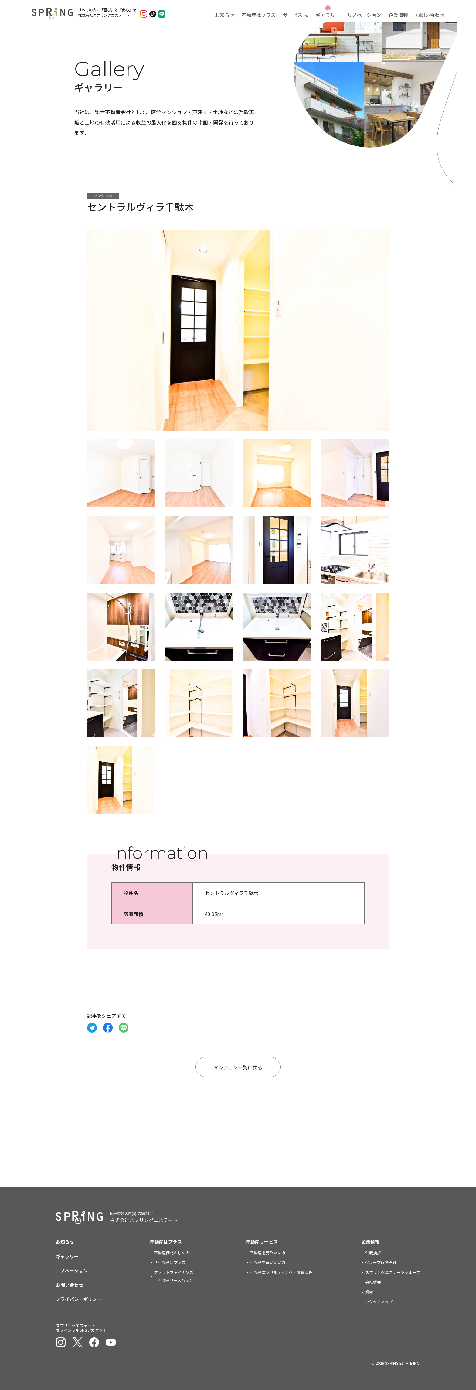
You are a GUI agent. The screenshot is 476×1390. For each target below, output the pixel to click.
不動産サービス (262, 1241)
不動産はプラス (259, 15)
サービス (292, 15)
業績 (369, 1292)
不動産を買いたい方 (267, 1262)
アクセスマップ (379, 1302)
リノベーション (364, 15)
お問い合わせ (429, 15)
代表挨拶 (373, 1252)
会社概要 (373, 1282)
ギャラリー (328, 15)
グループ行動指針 (380, 1262)
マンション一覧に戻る (238, 1067)
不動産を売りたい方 (267, 1252)
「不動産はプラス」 (171, 1262)
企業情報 (398, 15)
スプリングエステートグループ (392, 1272)
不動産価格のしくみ (172, 1252)
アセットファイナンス (175, 1276)
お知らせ (224, 15)
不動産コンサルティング (281, 1272)
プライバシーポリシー (78, 1299)
